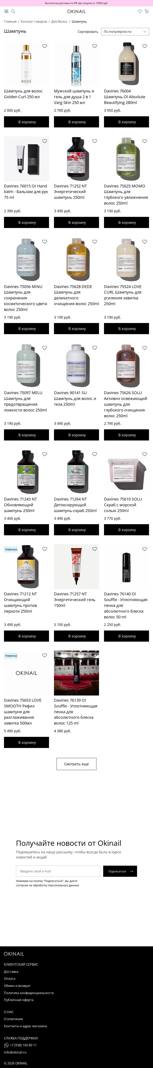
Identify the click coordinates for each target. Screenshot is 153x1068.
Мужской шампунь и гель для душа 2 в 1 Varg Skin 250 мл (74, 96)
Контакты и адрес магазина (25, 1026)
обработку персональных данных (56, 885)
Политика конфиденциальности (29, 993)
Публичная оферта (18, 1000)
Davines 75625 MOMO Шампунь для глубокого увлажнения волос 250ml (126, 194)
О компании (13, 1019)
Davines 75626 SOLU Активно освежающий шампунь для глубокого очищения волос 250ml (125, 404)
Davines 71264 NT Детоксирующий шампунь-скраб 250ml (75, 504)
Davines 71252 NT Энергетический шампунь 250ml (70, 191)
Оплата (9, 978)
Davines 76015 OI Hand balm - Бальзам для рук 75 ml (26, 191)
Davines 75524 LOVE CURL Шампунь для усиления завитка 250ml (122, 295)
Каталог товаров (34, 21)
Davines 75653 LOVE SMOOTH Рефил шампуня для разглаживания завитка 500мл (22, 711)
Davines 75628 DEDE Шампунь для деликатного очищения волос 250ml (76, 295)
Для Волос (59, 21)
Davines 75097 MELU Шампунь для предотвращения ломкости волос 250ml (25, 401)
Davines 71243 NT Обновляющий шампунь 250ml (20, 504)
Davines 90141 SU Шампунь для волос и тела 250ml (75, 398)
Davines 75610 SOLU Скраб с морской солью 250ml (123, 504)
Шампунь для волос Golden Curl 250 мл (23, 93)
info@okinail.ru (15, 1052)
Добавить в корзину (26, 121)
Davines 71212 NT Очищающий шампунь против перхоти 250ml (20, 602)
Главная (10, 21)
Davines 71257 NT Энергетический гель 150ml (74, 599)
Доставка (11, 971)
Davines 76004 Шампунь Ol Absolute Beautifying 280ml (124, 96)
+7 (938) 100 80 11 (23, 1045)
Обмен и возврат (17, 986)
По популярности (117, 31)
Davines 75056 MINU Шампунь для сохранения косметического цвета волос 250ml (25, 298)
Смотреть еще (76, 763)
